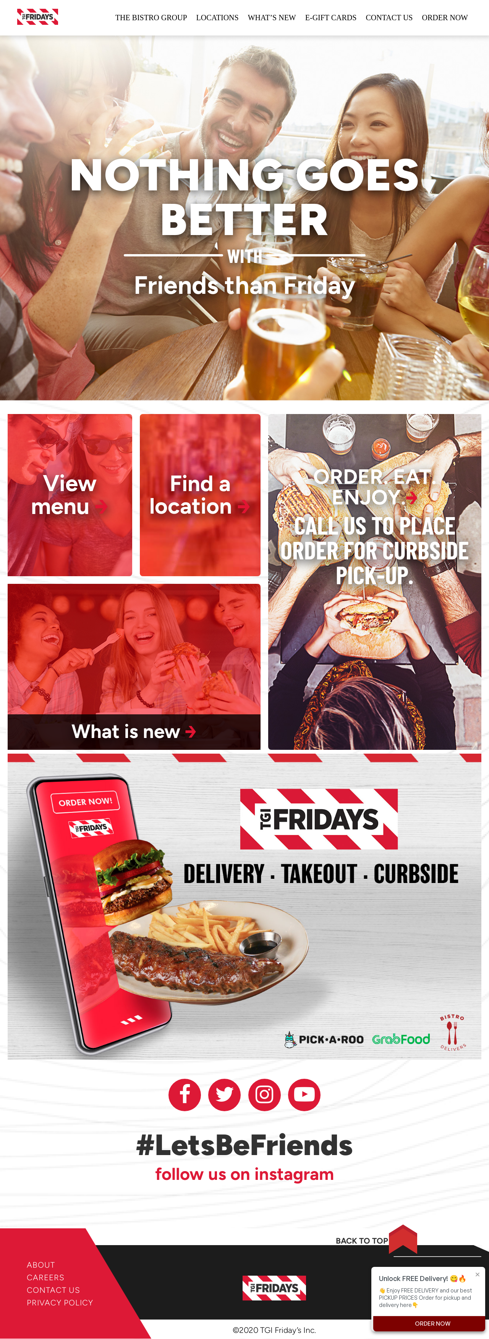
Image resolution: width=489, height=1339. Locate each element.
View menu (70, 495)
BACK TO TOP (356, 1241)
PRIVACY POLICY (60, 1302)
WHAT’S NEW (272, 18)
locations (217, 18)
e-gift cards (331, 18)
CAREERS (46, 1277)
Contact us (389, 18)
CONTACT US (53, 1290)
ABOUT (41, 1265)
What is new (134, 732)
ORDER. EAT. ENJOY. (374, 487)
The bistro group (151, 18)
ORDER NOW (445, 18)
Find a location (200, 495)
